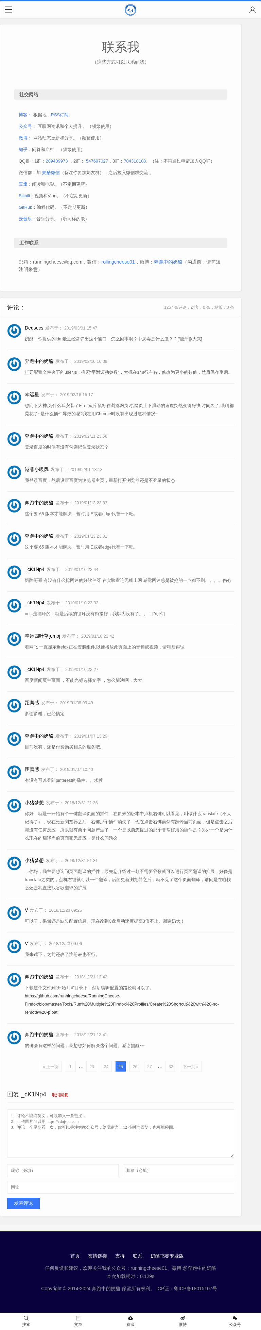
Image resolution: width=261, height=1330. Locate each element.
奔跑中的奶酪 (168, 262)
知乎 (23, 149)
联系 (137, 1256)
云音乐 (25, 218)
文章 (78, 1321)
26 (135, 1066)
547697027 (97, 161)
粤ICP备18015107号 (195, 1288)
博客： (25, 114)
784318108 (135, 161)
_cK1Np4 (33, 1094)
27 (149, 1066)
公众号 (25, 126)
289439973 (57, 161)
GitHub (25, 207)
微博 (183, 1321)
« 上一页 (50, 1066)
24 (106, 1066)
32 (171, 1066)
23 (91, 1066)
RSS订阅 (60, 114)
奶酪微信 (51, 172)
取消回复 (60, 1095)
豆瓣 (23, 184)
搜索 (26, 1321)
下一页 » (190, 1066)
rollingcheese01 (118, 262)
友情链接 (97, 1256)
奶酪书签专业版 (167, 1256)
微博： (25, 137)
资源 (130, 1321)
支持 (120, 1256)
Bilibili (24, 195)
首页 (75, 1256)
